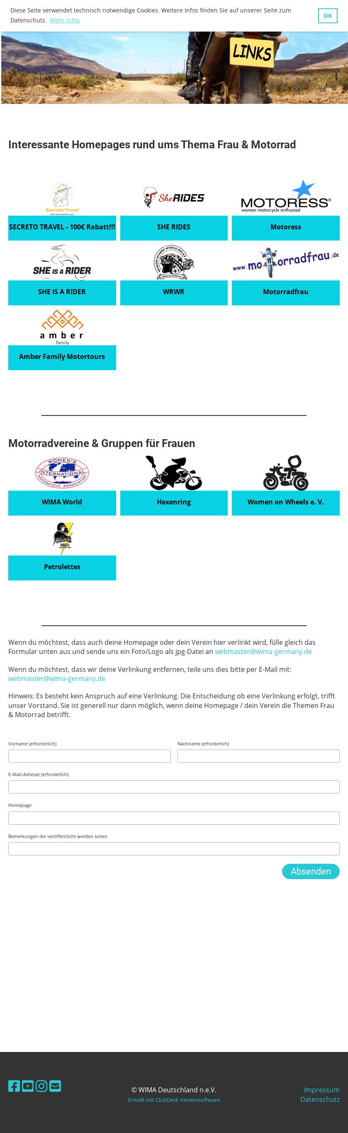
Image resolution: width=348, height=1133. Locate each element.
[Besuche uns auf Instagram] (41, 1086)
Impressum (322, 1089)
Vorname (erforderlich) (32, 743)
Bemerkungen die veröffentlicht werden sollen (57, 836)
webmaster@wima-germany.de (263, 651)
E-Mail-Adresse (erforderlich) (38, 774)
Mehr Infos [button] (65, 20)
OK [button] (328, 16)
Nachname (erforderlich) (203, 743)
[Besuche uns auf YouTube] (28, 1086)
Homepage (20, 805)
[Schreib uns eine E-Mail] (55, 1086)
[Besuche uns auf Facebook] (14, 1086)
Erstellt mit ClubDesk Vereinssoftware (174, 1100)
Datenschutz (320, 1099)
